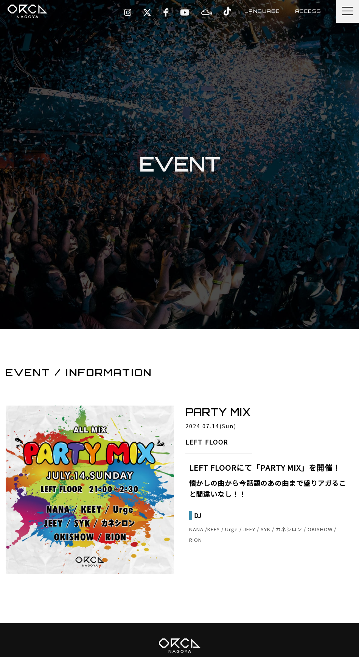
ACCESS (308, 11)
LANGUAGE (262, 11)
